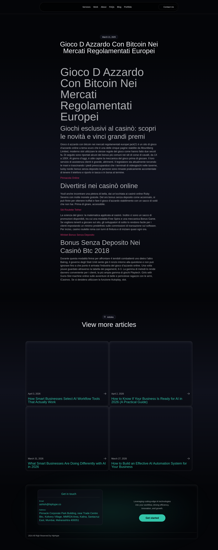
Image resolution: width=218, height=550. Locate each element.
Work (95, 7)
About (103, 7)
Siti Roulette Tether (70, 209)
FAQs (111, 7)
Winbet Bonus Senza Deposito (77, 234)
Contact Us (169, 7)
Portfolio (128, 7)
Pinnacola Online (69, 177)
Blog (119, 7)
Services (86, 7)
